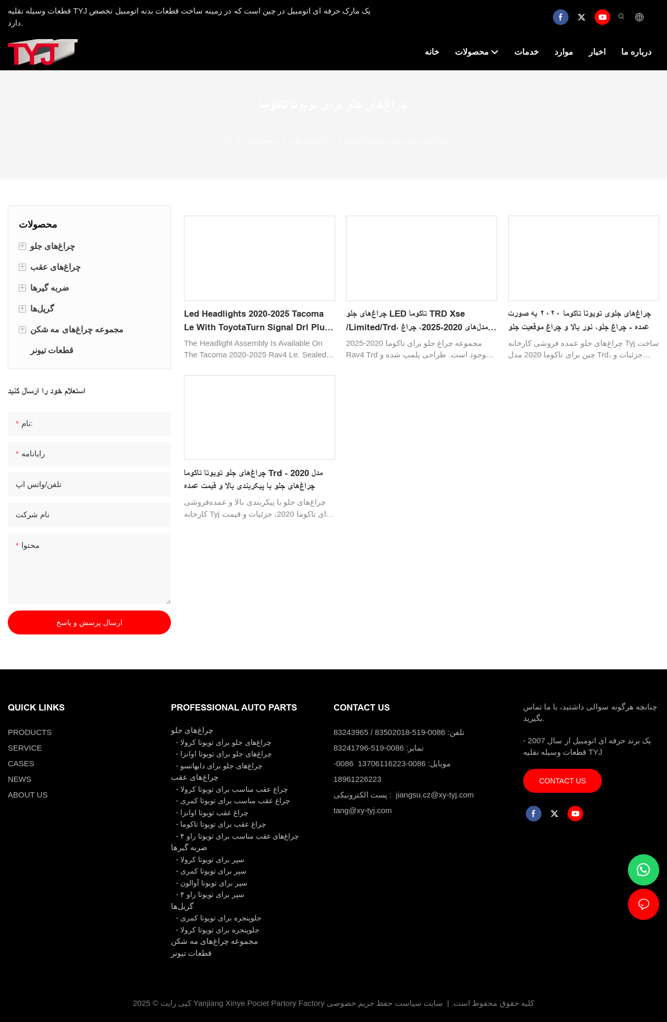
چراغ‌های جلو (312, 140)
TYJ (225, 140)
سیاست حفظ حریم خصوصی (374, 1003)
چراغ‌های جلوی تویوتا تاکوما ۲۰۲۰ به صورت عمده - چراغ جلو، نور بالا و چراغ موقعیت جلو (579, 320)
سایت (433, 1003)
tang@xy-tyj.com (363, 810)
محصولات (261, 140)
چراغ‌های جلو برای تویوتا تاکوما (396, 140)
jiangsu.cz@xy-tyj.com (435, 794)
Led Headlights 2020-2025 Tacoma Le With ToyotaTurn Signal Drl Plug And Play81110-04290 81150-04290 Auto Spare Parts (257, 321)
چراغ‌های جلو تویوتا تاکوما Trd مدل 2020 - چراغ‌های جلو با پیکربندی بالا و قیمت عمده (253, 480)
